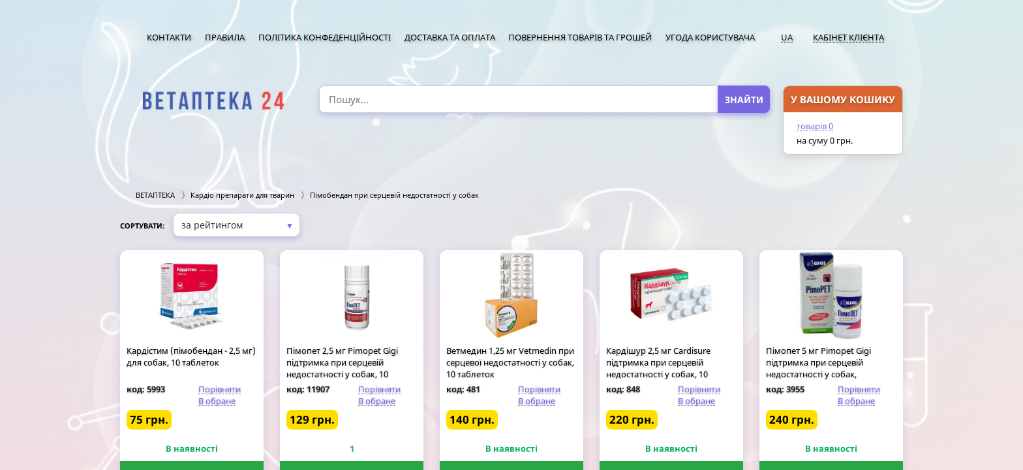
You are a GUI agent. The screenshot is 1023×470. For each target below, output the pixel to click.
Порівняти (219, 389)
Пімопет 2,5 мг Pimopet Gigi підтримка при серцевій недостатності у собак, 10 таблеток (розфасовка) (342, 368)
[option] (213, 101)
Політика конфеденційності (324, 37)
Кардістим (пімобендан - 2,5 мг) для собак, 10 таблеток (191, 356)
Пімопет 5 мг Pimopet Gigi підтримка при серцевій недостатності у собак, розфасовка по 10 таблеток (821, 368)
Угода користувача (710, 37)
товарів (815, 126)
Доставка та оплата (450, 37)
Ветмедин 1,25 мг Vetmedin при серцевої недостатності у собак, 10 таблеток (510, 362)
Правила (225, 37)
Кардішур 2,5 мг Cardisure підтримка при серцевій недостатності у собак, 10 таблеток (658, 368)
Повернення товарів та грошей (580, 37)
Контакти (169, 37)
